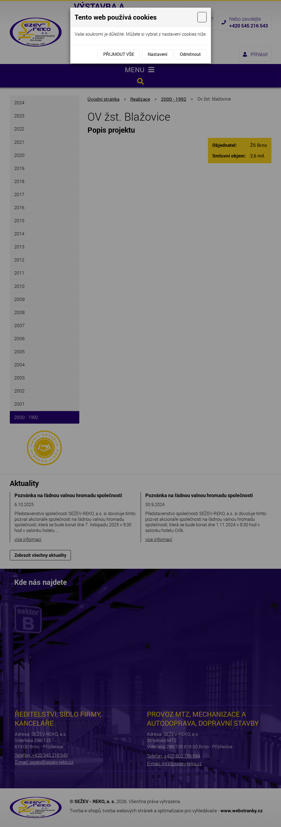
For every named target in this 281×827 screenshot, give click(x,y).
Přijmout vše (118, 54)
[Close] (201, 17)
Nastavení (157, 54)
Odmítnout (190, 54)
